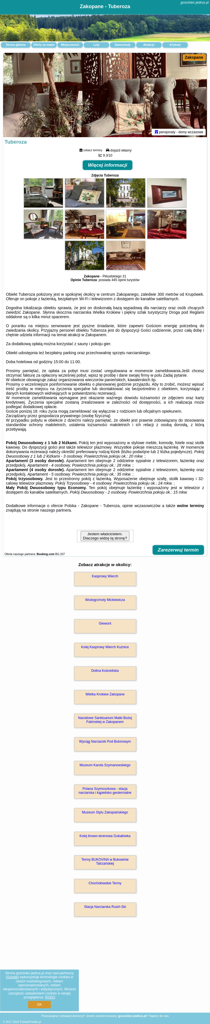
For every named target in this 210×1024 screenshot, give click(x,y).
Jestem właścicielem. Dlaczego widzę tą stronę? (105, 536)
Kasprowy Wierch (105, 576)
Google (12, 977)
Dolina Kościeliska (105, 671)
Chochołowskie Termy (105, 883)
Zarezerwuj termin (178, 550)
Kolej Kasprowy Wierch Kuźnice (105, 647)
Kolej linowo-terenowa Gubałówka (105, 836)
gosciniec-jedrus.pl (195, 2)
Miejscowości (70, 44)
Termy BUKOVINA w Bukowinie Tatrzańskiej (105, 861)
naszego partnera (55, 510)
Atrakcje (148, 44)
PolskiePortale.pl (30, 1021)
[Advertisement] (105, 971)
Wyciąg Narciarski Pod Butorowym (105, 741)
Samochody (123, 44)
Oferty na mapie (44, 44)
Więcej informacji (107, 165)
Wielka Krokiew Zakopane (105, 694)
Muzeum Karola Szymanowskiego (105, 765)
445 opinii (118, 280)
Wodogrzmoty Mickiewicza (105, 600)
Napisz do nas (159, 1016)
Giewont (105, 623)
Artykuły (175, 44)
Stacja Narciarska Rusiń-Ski (105, 907)
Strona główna (15, 44)
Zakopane (194, 57)
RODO (50, 997)
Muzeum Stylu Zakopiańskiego (105, 812)
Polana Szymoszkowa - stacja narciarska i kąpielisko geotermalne (105, 791)
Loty (96, 44)
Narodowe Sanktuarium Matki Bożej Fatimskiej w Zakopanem (105, 720)
